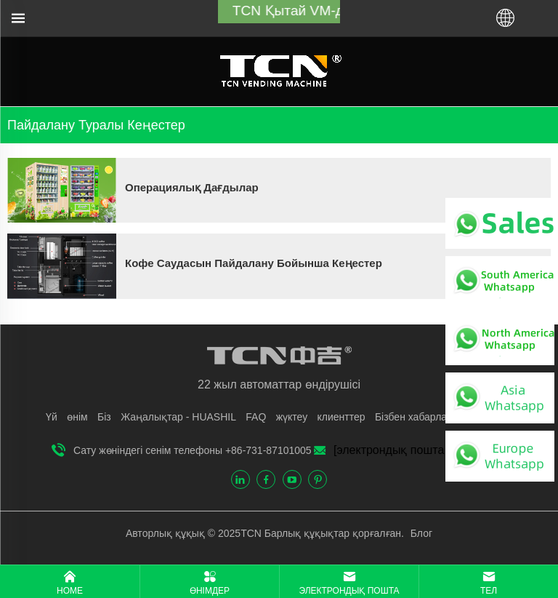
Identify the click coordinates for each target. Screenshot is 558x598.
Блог (420, 533)
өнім (77, 417)
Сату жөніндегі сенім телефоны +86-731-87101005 (192, 450)
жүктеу (292, 417)
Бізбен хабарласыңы (424, 417)
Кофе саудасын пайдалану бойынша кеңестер (253, 263)
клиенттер (341, 417)
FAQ (256, 417)
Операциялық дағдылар (192, 187)
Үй (51, 417)
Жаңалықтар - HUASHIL (178, 417)
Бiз (104, 417)
